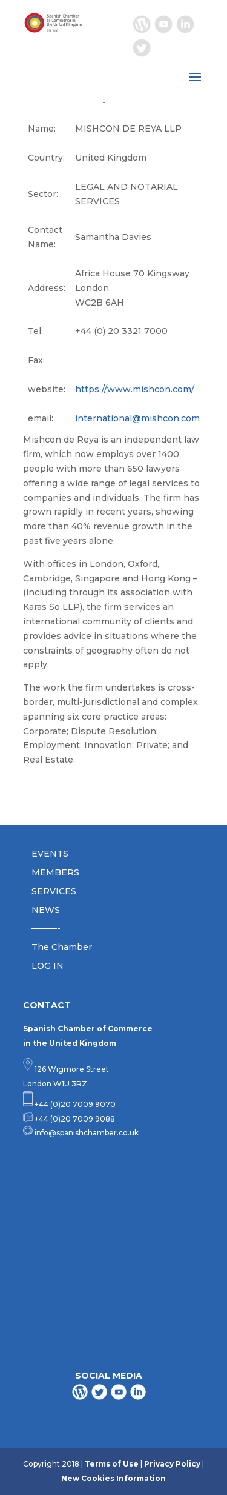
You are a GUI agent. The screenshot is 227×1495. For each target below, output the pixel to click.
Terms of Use (112, 1463)
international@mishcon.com (137, 418)
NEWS (45, 910)
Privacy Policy (172, 1463)
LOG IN (47, 965)
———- (46, 928)
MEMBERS (55, 872)
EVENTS (49, 853)
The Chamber (61, 946)
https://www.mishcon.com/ (134, 389)
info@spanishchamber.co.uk (86, 1132)
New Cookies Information (113, 1478)
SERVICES (53, 891)
